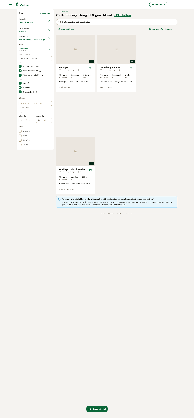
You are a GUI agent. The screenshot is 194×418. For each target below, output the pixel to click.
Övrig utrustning (26, 72)
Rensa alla (45, 60)
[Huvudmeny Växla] (10, 4)
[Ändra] (49, 123)
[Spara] (89, 115)
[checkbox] (20, 93)
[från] (28, 193)
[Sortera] (162, 76)
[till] (46, 193)
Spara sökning (66, 76)
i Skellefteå (122, 62)
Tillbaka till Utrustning (29, 66)
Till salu (24, 83)
